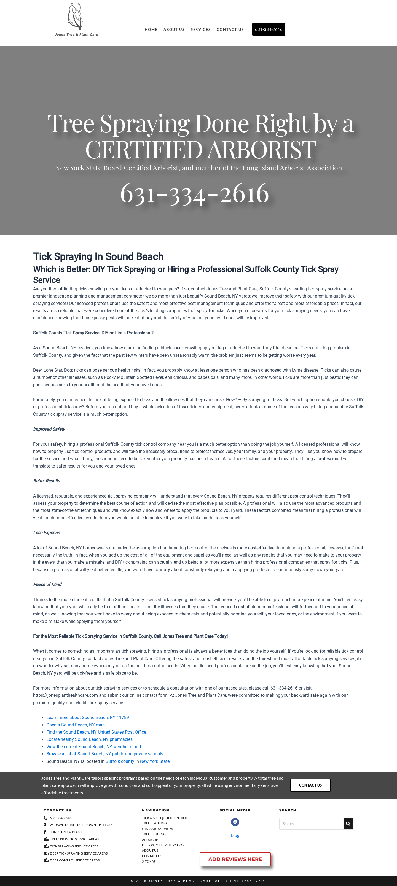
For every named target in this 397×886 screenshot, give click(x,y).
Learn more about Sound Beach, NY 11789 (87, 717)
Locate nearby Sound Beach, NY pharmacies (89, 739)
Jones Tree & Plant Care (180, 880)
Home (151, 29)
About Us (174, 29)
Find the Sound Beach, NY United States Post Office (96, 732)
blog (235, 835)
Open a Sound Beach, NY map (75, 725)
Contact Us (230, 29)
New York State (155, 761)
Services (201, 29)
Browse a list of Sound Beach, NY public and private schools (104, 754)
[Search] (348, 823)
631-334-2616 (194, 196)
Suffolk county (120, 761)
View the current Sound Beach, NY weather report (93, 746)
